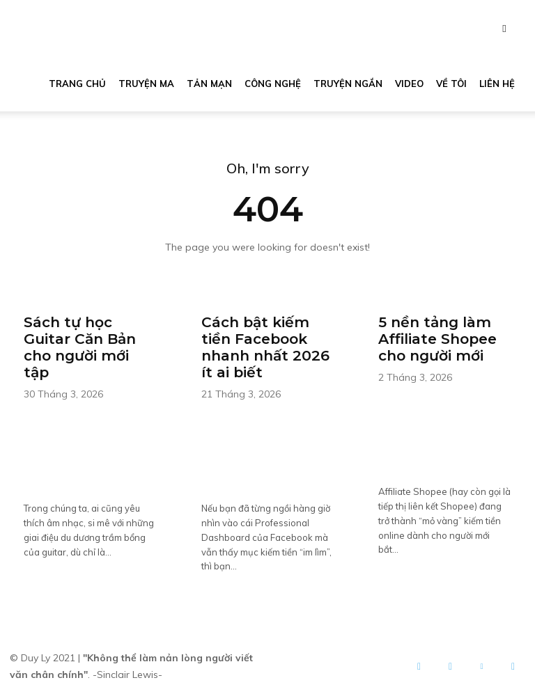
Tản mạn (209, 83)
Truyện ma (146, 83)
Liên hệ (497, 83)
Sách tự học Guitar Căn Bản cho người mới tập (79, 345)
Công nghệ (273, 83)
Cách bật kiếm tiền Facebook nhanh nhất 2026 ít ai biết (264, 345)
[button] (504, 28)
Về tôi (451, 83)
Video (409, 83)
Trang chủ (77, 83)
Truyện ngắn (347, 83)
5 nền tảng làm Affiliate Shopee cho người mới (437, 337)
